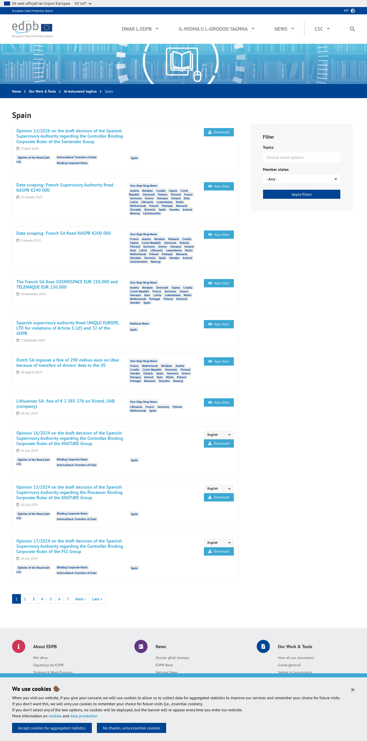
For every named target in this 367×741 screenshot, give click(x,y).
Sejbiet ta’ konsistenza (295, 672)
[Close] (353, 689)
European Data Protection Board (32, 11)
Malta (180, 202)
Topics (268, 147)
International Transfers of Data (76, 157)
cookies (55, 715)
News (281, 29)
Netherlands (138, 205)
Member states (276, 169)
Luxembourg (164, 202)
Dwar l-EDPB (137, 29)
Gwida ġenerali (289, 665)
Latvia (134, 202)
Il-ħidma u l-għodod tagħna (213, 29)
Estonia (162, 194)
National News (167, 672)
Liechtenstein (152, 213)
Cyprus (173, 190)
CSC (319, 29)
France (188, 194)
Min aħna (40, 657)
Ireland (175, 198)
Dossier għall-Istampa (172, 657)
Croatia (160, 190)
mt (346, 10)
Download (218, 132)
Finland (176, 194)
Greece (149, 198)
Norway (135, 213)
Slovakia (135, 209)
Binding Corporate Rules (72, 163)
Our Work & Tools (42, 91)
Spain (134, 158)
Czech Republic (151, 243)
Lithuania (147, 202)
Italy (187, 198)
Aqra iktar (218, 186)
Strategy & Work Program (52, 672)
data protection (83, 715)
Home (16, 91)
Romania (181, 205)
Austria (134, 190)
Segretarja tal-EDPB (48, 665)
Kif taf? (83, 3)
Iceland (187, 209)
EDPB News (164, 665)
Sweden (174, 209)
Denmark (149, 194)
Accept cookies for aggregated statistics (52, 727)
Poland (153, 205)
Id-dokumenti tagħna (80, 91)
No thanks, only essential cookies (131, 727)
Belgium (147, 190)
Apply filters (301, 194)
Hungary (162, 198)
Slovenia (149, 209)
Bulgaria (173, 239)
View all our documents (296, 657)
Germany (136, 198)
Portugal (167, 205)
